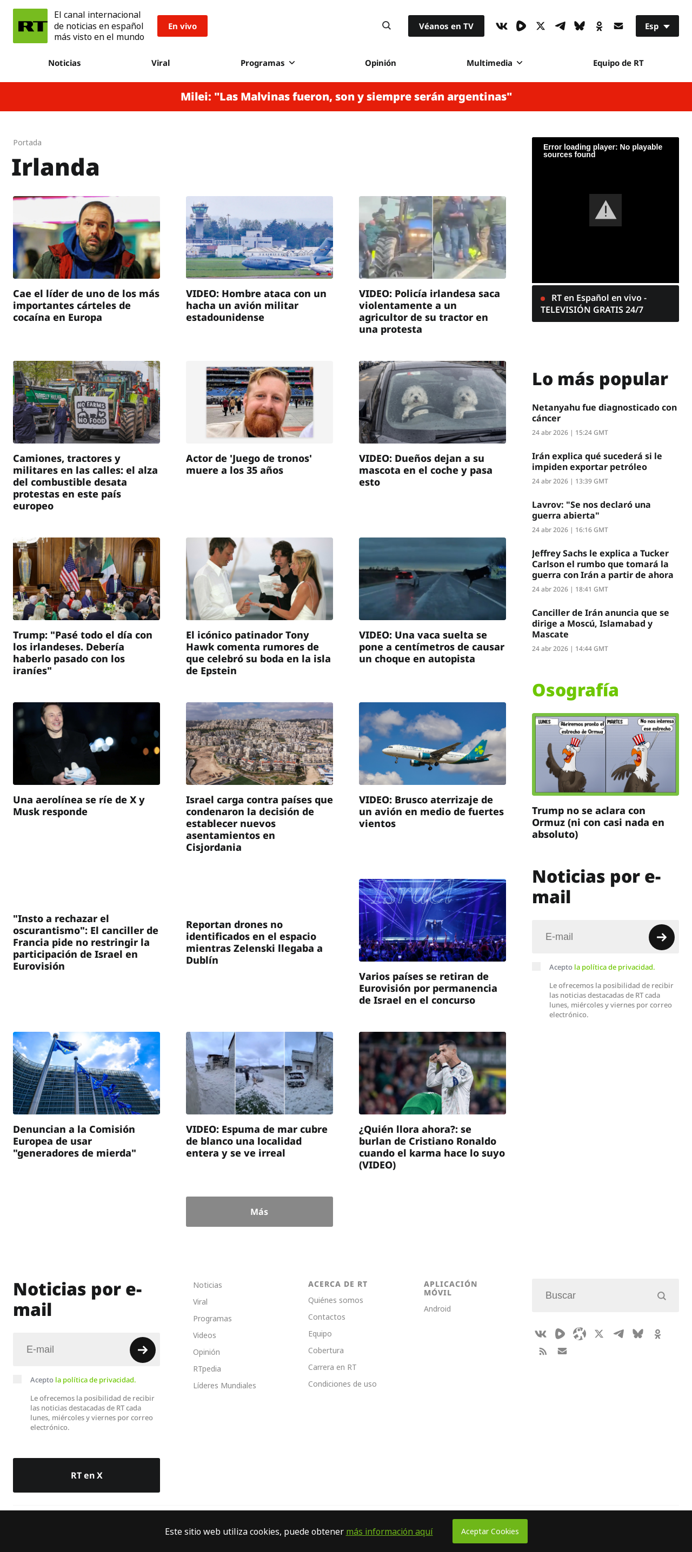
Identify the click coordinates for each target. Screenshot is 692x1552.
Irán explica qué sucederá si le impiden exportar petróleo (597, 461)
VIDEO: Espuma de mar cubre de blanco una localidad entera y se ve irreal (257, 1141)
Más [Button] (259, 1212)
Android (437, 1308)
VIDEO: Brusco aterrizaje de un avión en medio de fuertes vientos (431, 811)
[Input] (605, 936)
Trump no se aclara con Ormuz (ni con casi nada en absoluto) (598, 822)
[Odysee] (579, 1333)
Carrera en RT (332, 1367)
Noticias (64, 62)
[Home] (30, 26)
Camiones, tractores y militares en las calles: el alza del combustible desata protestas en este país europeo (85, 482)
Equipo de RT (618, 62)
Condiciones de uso (342, 1383)
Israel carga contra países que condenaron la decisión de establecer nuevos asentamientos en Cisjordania (259, 823)
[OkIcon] (599, 26)
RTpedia (207, 1368)
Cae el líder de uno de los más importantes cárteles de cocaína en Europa (86, 305)
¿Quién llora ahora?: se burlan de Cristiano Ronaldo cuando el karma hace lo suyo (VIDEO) (432, 1147)
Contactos (326, 1316)
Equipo (320, 1333)
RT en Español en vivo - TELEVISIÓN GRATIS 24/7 (594, 303)
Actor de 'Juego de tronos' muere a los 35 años (249, 464)
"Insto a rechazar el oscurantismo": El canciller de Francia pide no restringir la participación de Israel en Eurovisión (85, 942)
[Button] (387, 26)
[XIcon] (540, 26)
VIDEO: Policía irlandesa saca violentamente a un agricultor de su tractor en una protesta (429, 311)
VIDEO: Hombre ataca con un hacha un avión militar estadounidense (256, 305)
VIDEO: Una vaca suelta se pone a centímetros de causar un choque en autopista (431, 646)
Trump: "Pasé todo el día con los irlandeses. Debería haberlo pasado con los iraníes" (82, 652)
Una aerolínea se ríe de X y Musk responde (79, 805)
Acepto (602, 967)
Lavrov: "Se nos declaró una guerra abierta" (591, 510)
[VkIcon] (501, 26)
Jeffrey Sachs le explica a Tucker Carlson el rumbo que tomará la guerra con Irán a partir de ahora (603, 564)
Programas (268, 62)
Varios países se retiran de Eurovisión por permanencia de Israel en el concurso (428, 988)
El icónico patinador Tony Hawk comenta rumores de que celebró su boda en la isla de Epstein (258, 652)
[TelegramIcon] (560, 26)
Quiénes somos (335, 1300)
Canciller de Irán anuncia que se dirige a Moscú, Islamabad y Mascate (600, 623)
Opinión (380, 62)
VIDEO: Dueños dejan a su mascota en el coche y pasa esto (426, 470)
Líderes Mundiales (224, 1385)
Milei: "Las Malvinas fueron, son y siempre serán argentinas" (346, 96)
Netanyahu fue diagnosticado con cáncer (604, 412)
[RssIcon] (542, 1351)
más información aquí (389, 1531)
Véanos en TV (446, 26)
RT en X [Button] (87, 1475)
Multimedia (494, 62)
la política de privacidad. (614, 967)
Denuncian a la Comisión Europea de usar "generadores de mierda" (74, 1141)
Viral (160, 62)
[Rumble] (521, 26)
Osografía (575, 690)
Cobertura (326, 1350)
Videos (204, 1335)
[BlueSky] (579, 26)
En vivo (182, 26)
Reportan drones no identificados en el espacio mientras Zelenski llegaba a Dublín (254, 942)
